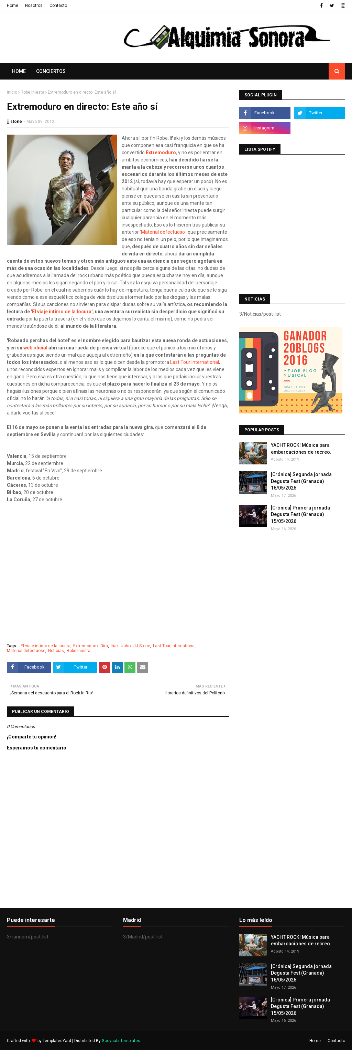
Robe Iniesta (32, 92)
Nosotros (34, 5)
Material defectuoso (26, 650)
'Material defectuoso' (163, 232)
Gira (104, 645)
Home (12, 5)
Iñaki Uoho (121, 645)
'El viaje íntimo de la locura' (61, 311)
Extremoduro (161, 152)
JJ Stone (141, 645)
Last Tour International (194, 362)
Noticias (56, 650)
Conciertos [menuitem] (51, 71)
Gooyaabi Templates (121, 1040)
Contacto (58, 5)
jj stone (14, 121)
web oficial (35, 347)
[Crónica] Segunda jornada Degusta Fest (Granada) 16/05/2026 (301, 481)
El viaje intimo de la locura (45, 645)
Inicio (12, 92)
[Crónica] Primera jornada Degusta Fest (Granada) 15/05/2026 (300, 514)
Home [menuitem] (19, 71)
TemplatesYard (57, 1040)
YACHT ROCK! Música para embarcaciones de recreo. (301, 448)
